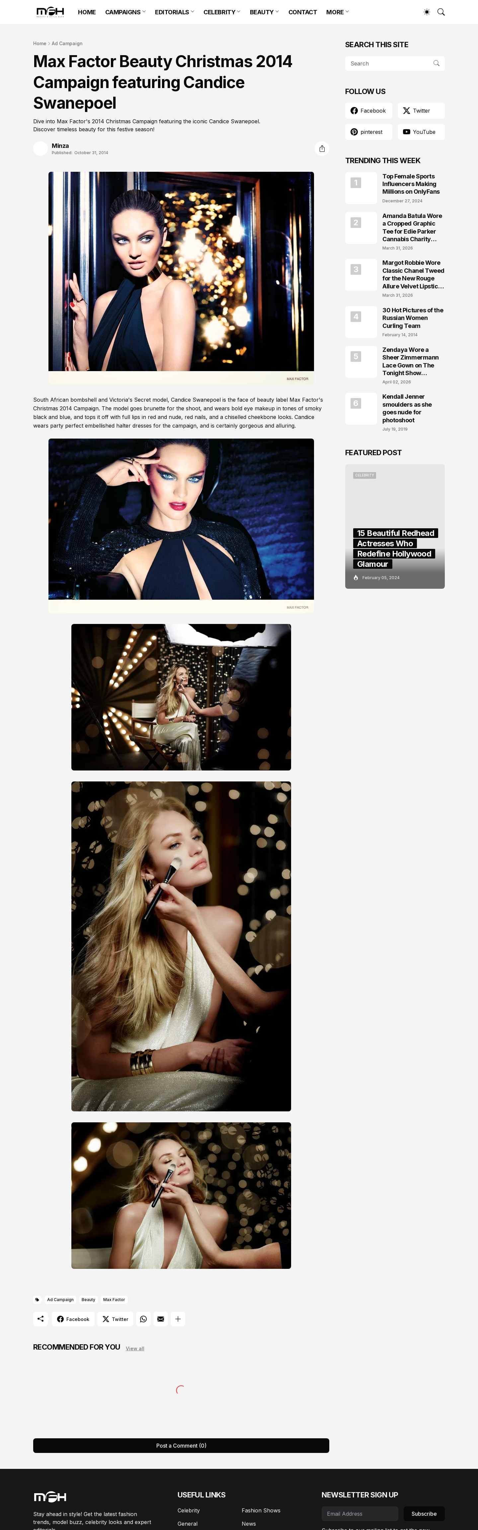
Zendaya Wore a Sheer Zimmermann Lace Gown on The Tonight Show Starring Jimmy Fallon (413, 361)
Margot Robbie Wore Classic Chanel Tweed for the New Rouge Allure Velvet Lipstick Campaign (413, 274)
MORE (335, 12)
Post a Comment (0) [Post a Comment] (181, 1445)
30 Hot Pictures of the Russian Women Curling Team (412, 318)
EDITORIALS (172, 12)
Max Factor (114, 1299)
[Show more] (178, 1319)
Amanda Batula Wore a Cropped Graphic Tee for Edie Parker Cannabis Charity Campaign (412, 227)
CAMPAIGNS (123, 12)
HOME (87, 12)
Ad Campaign (67, 43)
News (249, 1523)
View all (135, 1348)
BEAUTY (262, 12)
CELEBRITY (219, 12)
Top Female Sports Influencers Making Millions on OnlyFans (411, 184)
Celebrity (189, 1510)
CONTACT (302, 12)
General (188, 1523)
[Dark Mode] (423, 12)
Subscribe (424, 1513)
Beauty (88, 1299)
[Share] (322, 148)
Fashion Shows (261, 1510)
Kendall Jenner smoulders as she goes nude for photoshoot (407, 408)
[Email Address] (360, 1513)
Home (39, 43)
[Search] (438, 12)
